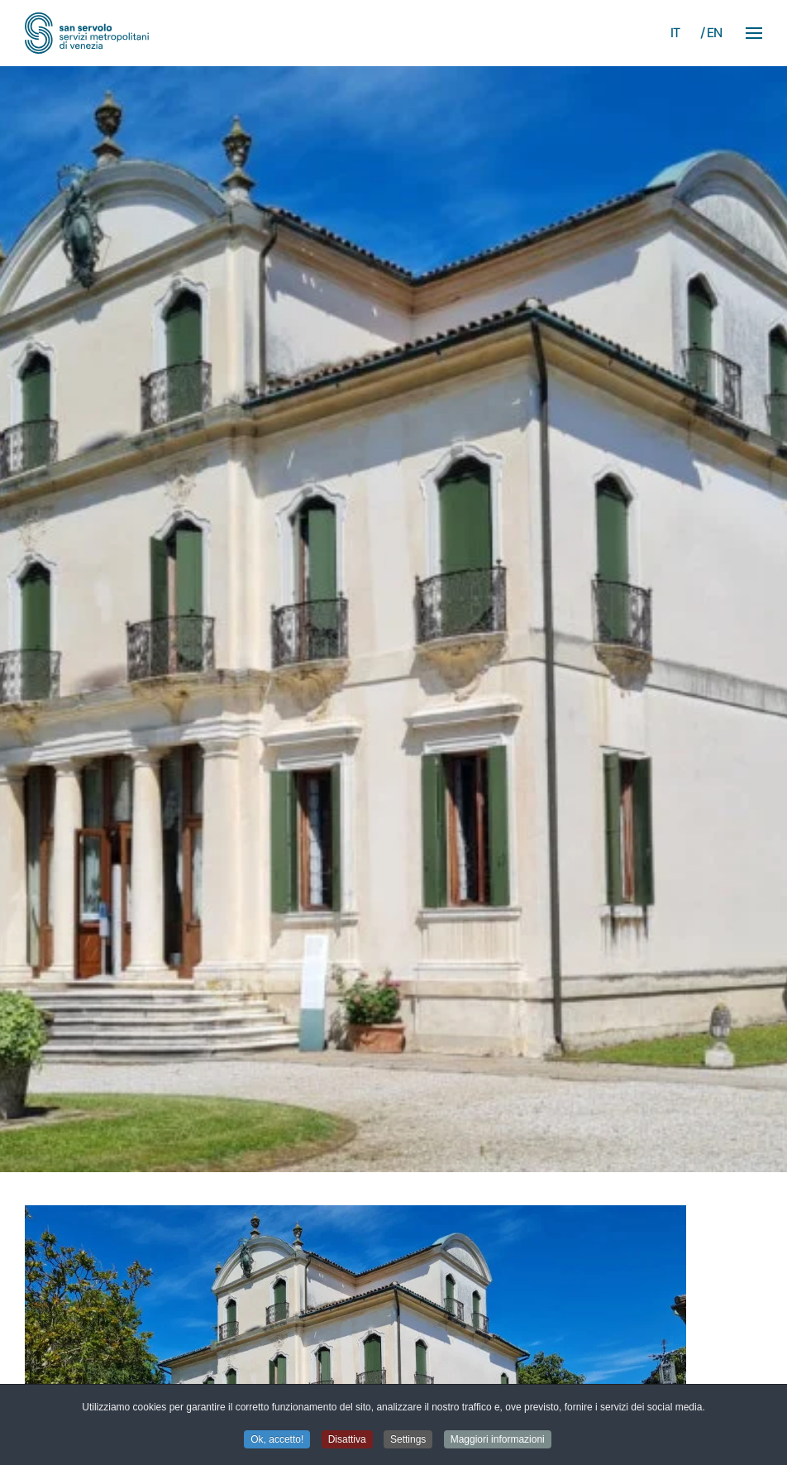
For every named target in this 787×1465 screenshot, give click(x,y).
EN (715, 32)
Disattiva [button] (347, 1440)
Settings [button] (408, 1440)
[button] (754, 33)
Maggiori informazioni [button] (498, 1440)
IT (675, 32)
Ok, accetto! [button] (276, 1440)
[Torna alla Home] (87, 33)
